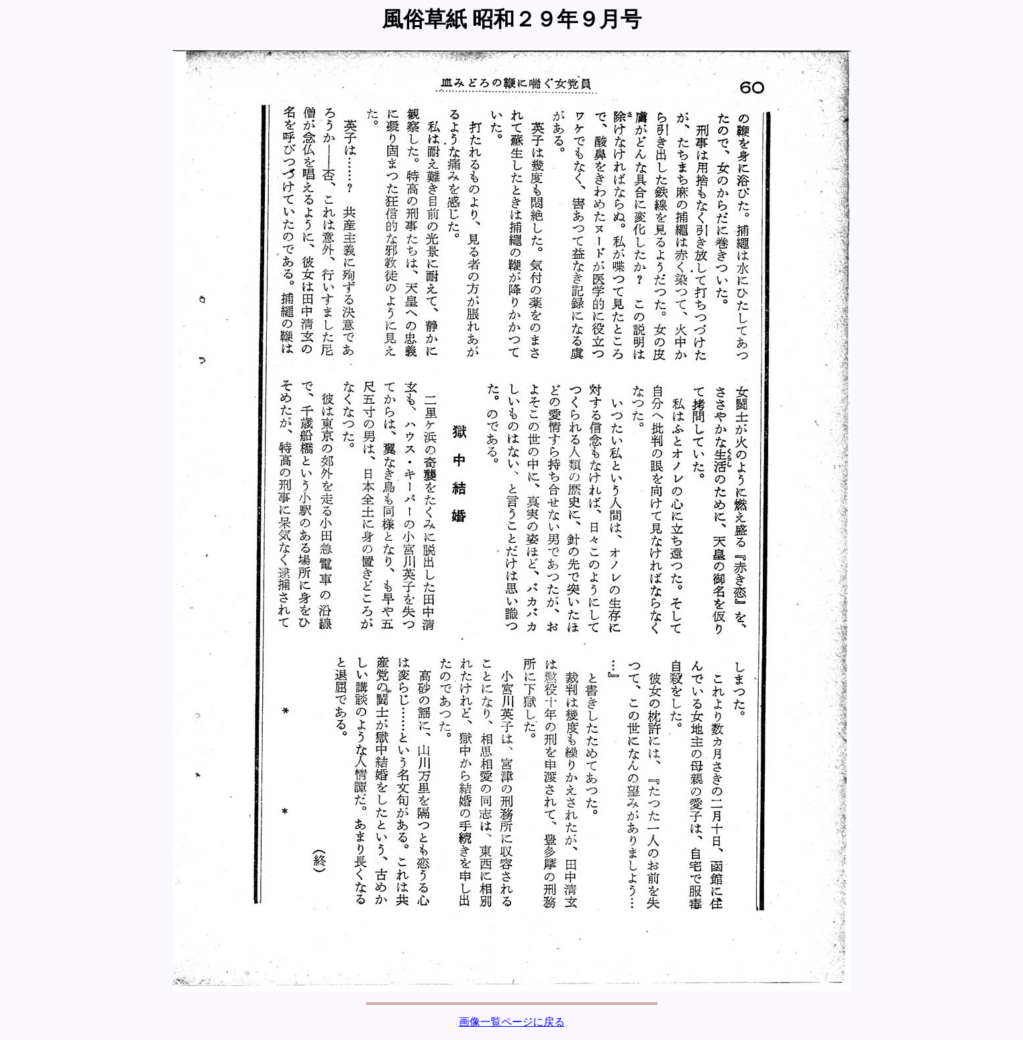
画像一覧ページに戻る (512, 1021)
